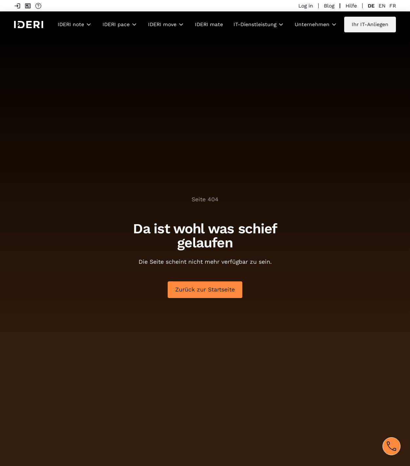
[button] (74, 24)
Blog (329, 6)
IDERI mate (209, 24)
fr (392, 6)
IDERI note (71, 24)
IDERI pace (116, 24)
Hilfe (351, 6)
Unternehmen (312, 24)
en (382, 6)
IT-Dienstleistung (254, 24)
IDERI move (162, 24)
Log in (305, 6)
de (371, 6)
